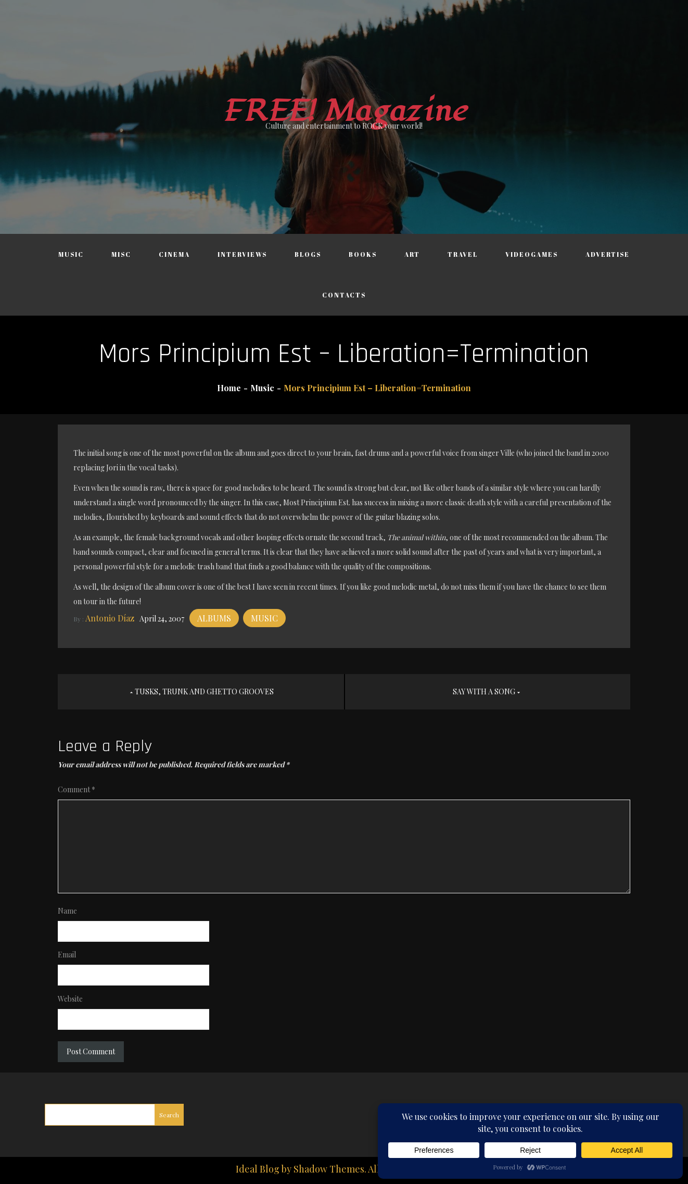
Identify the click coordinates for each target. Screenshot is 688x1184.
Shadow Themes (329, 1169)
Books (363, 254)
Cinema (174, 254)
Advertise (607, 254)
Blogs (308, 254)
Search (169, 1115)
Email (67, 954)
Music (71, 254)
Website (70, 999)
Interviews (242, 254)
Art (412, 254)
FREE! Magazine (344, 111)
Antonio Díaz (109, 618)
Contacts (344, 295)
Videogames (531, 254)
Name (67, 911)
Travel (463, 254)
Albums (214, 618)
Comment (76, 789)
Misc (121, 254)
